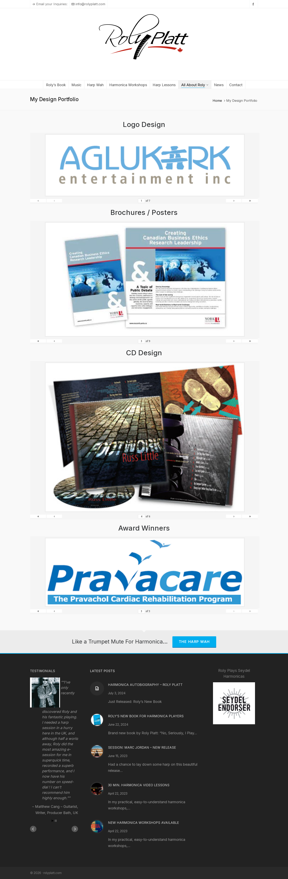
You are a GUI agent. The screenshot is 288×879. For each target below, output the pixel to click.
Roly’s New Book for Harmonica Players (146, 716)
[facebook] (254, 4)
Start (53, 821)
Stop (56, 821)
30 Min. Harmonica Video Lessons (138, 785)
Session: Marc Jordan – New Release (142, 747)
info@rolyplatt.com (88, 4)
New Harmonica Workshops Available (143, 823)
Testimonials (42, 671)
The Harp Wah (194, 642)
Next (75, 829)
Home (217, 101)
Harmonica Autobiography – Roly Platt (145, 685)
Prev (33, 829)
